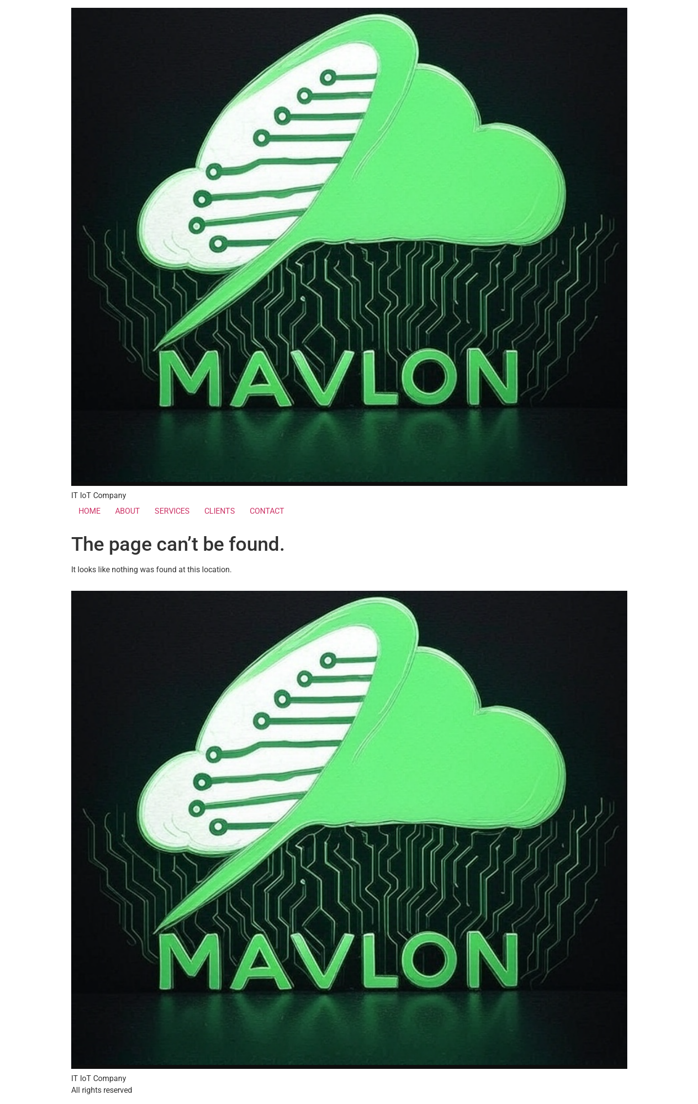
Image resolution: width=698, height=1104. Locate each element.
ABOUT (127, 511)
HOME (89, 511)
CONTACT (267, 511)
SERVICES (172, 511)
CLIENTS (219, 511)
